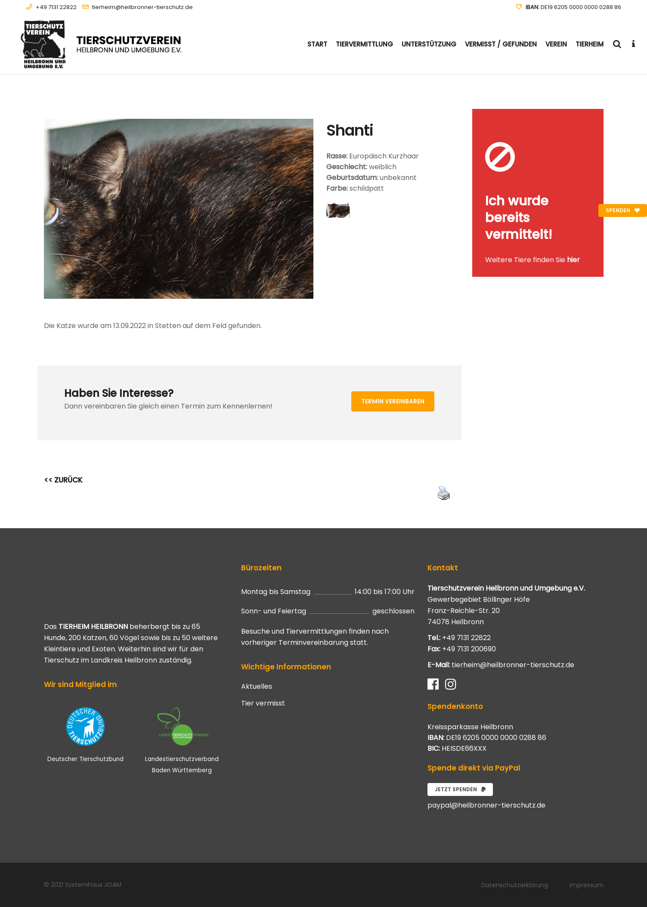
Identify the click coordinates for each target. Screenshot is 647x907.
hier (573, 260)
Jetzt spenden (460, 789)
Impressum (587, 885)
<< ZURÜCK (63, 480)
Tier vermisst (263, 703)
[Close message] (597, 115)
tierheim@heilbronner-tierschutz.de (142, 7)
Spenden (623, 210)
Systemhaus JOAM (93, 884)
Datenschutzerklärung (514, 885)
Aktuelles (256, 686)
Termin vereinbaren (392, 401)
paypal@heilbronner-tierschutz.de (486, 805)
